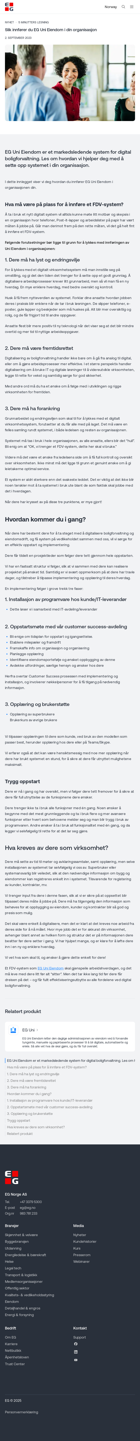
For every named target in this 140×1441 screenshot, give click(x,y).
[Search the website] (123, 7)
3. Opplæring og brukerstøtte (30, 1114)
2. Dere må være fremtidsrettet (31, 1081)
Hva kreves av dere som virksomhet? (36, 1127)
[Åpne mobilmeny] (131, 7)
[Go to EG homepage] (9, 7)
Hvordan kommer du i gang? (29, 1094)
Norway (111, 7)
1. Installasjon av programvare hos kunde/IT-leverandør (50, 1100)
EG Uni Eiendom (51, 968)
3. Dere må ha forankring (26, 1087)
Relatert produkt (20, 1134)
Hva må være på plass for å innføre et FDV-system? (47, 1067)
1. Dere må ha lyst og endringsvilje (33, 1074)
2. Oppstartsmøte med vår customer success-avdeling (49, 1107)
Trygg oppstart (18, 1120)
